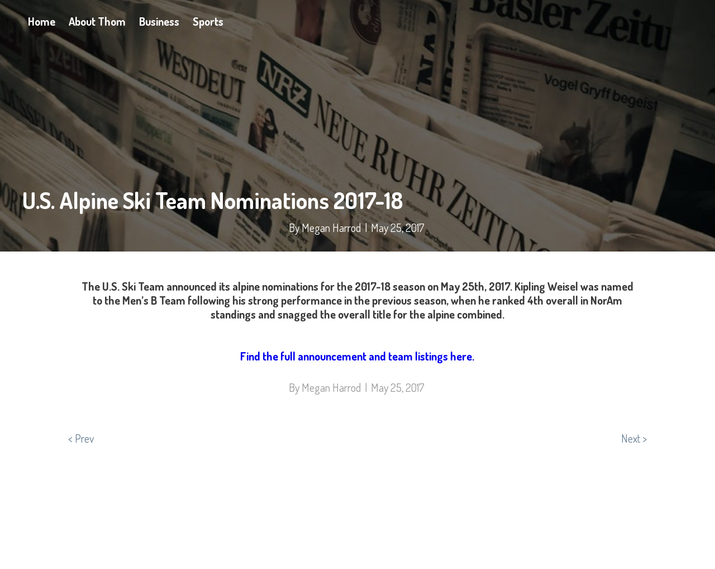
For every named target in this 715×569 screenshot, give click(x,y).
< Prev (81, 438)
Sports (208, 21)
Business (159, 21)
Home (41, 21)
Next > (634, 438)
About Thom (97, 21)
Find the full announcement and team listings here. (357, 356)
